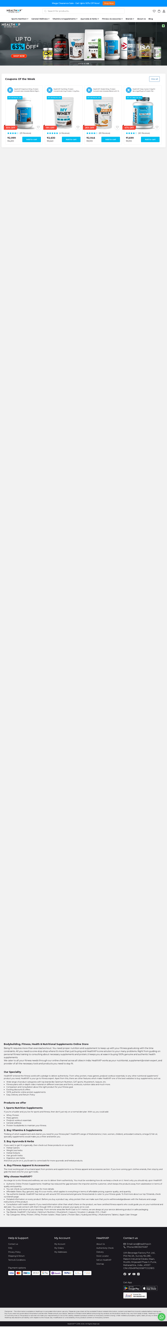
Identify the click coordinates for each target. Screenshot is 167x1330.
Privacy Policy (14, 1252)
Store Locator (102, 1256)
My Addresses (60, 1252)
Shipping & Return (16, 1256)
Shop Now (109, 3)
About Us (100, 1244)
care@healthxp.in (142, 1244)
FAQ (10, 1248)
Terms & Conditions (17, 1260)
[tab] (79, 63)
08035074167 (141, 1247)
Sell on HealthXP (103, 1260)
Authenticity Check (105, 1248)
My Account (59, 1244)
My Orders (59, 1248)
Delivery (100, 1252)
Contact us (13, 1244)
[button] (154, 11)
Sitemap (100, 1264)
